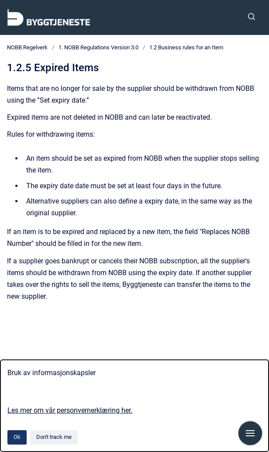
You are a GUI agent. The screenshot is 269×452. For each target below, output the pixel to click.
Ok (17, 437)
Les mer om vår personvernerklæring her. (69, 410)
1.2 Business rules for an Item (186, 47)
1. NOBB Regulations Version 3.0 (98, 47)
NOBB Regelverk (27, 47)
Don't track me (54, 437)
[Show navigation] (250, 433)
